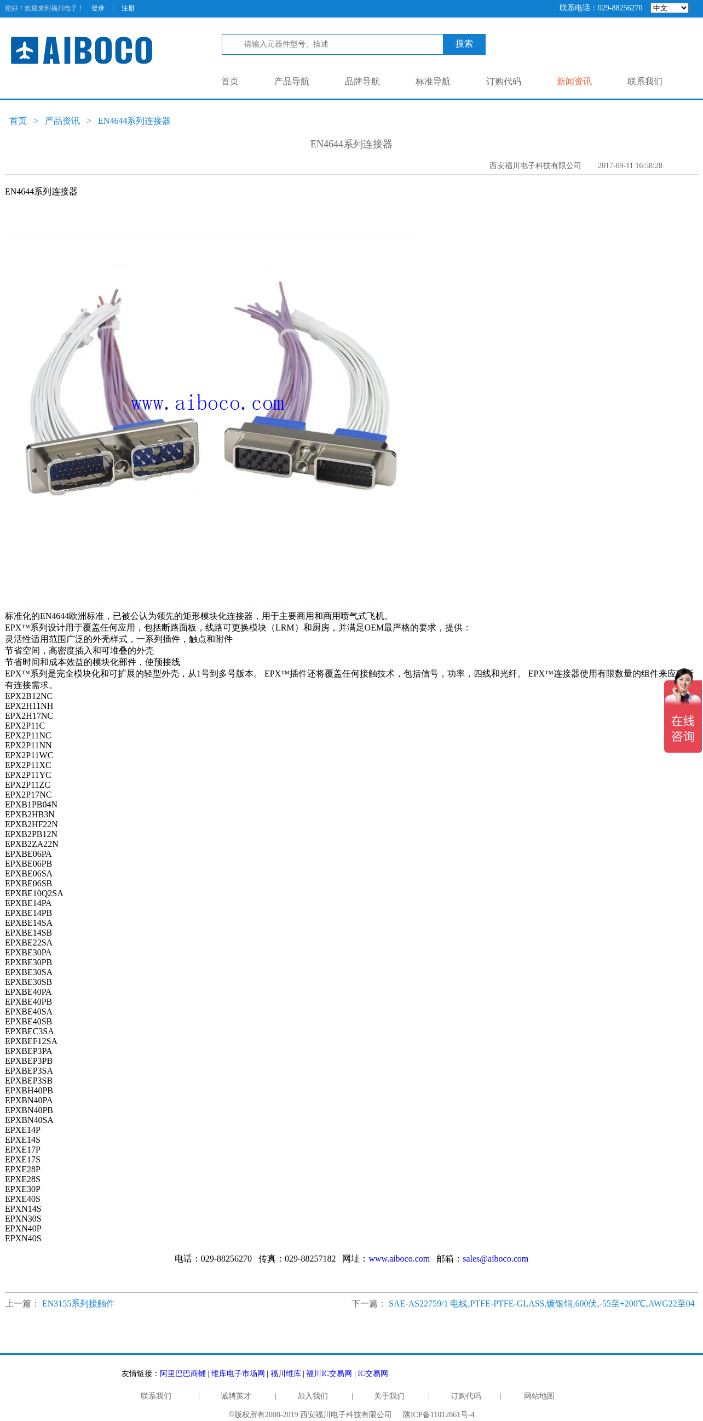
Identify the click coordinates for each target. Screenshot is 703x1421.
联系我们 (644, 81)
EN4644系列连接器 (134, 120)
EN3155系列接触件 (78, 1303)
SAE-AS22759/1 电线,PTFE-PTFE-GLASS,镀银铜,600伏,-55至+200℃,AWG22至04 (542, 1303)
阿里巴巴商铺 (183, 1374)
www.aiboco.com (399, 1258)
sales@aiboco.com (495, 1258)
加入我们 (312, 1396)
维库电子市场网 (238, 1374)
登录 (98, 8)
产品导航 (291, 81)
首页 (230, 81)
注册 (128, 8)
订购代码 (503, 81)
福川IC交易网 (329, 1374)
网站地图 (539, 1396)
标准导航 (433, 81)
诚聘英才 (236, 1396)
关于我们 (389, 1396)
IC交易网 (373, 1374)
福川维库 (285, 1374)
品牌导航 (362, 81)
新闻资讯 (574, 81)
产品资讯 (62, 120)
